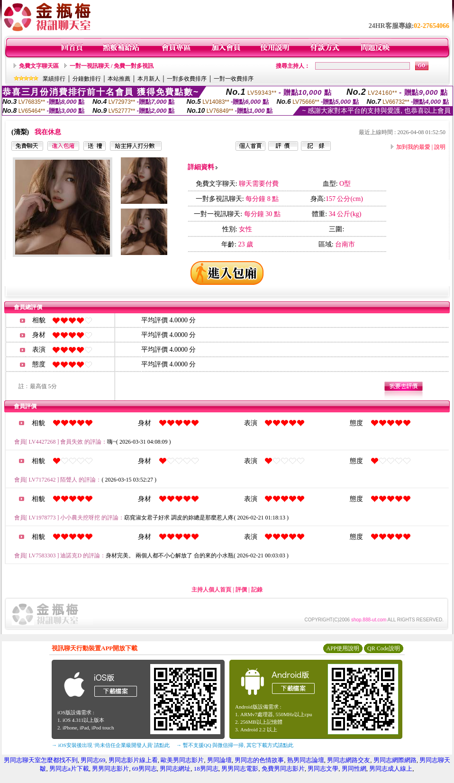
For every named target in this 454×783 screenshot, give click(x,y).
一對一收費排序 (234, 78)
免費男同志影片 (283, 768)
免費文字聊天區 (39, 66)
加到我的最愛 (413, 147)
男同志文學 (323, 768)
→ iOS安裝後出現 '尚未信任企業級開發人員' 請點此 (111, 745)
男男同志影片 (110, 768)
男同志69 (93, 760)
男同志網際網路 (395, 760)
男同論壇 (219, 760)
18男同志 (206, 768)
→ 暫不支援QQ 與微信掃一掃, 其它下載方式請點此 (234, 745)
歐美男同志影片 (182, 760)
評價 (241, 589)
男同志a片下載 (69, 768)
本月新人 (148, 78)
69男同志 (144, 768)
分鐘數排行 (87, 78)
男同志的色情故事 (259, 760)
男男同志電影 (239, 768)
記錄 (257, 589)
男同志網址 (175, 768)
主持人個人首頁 (211, 589)
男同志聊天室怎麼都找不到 (41, 760)
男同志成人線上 (390, 768)
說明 (439, 147)
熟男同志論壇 (305, 760)
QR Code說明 (383, 648)
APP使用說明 (342, 648)
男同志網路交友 (348, 760)
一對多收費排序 (187, 78)
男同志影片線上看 (133, 760)
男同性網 (354, 768)
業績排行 (54, 78)
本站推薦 (119, 78)
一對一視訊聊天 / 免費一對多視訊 (112, 66)
